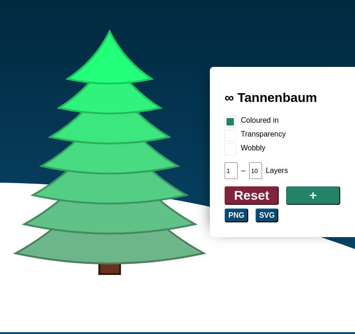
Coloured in (260, 120)
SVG (267, 215)
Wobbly (253, 148)
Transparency (263, 134)
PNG (236, 215)
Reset (251, 195)
